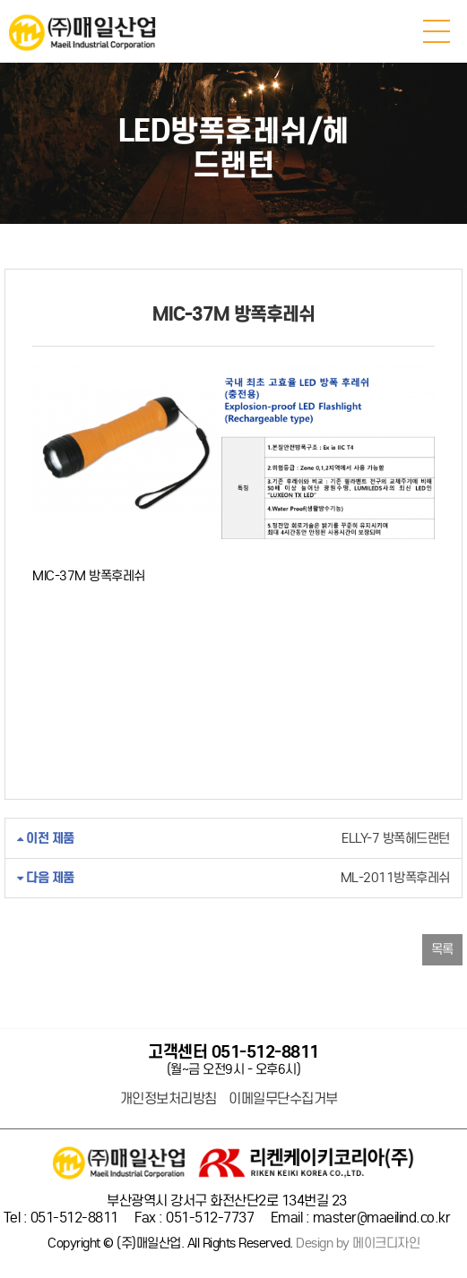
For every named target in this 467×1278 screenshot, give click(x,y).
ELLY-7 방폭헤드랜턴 (233, 838)
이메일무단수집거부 (283, 1099)
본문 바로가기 (0, 0)
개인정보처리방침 (168, 1099)
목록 (442, 949)
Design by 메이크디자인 (357, 1243)
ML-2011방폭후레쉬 (233, 878)
